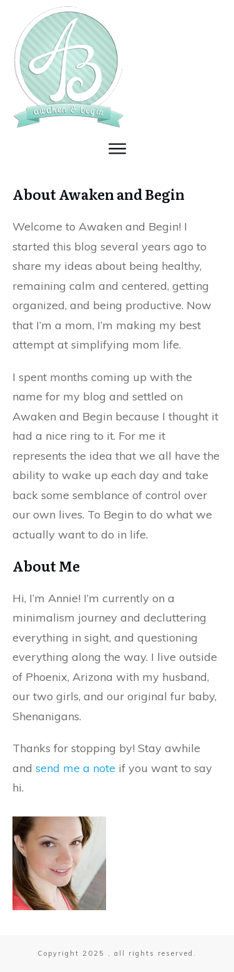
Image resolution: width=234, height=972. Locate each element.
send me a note (73, 768)
